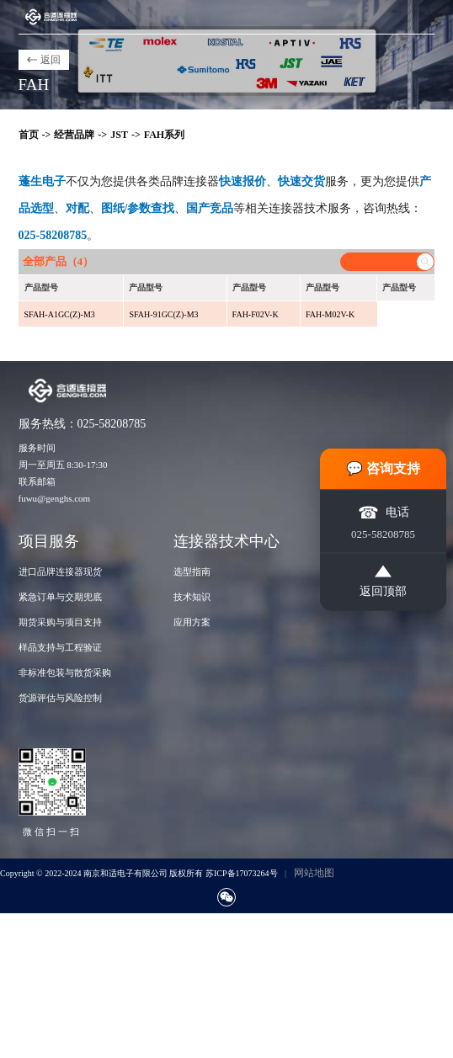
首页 (29, 135)
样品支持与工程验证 (60, 647)
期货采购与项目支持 (60, 622)
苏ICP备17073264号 (241, 873)
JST (119, 135)
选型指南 (192, 571)
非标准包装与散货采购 (65, 672)
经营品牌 (74, 135)
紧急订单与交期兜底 (60, 597)
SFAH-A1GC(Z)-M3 (59, 314)
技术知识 (192, 597)
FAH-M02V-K (330, 314)
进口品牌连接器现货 (60, 571)
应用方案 (192, 622)
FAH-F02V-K (255, 314)
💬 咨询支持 (383, 467)
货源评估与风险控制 (60, 698)
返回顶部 (383, 581)
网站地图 (314, 873)
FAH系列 (164, 135)
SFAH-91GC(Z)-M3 (163, 314)
